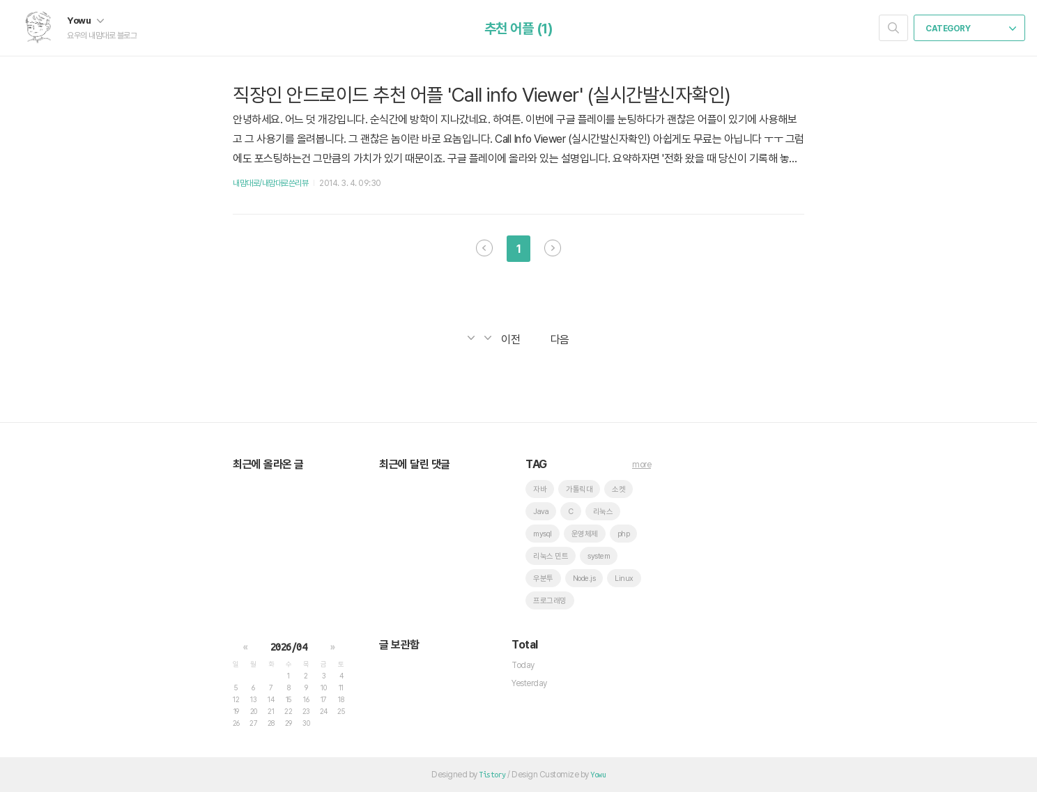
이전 (484, 248)
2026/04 (288, 647)
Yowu (85, 20)
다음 (552, 248)
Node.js (584, 578)
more (641, 464)
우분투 (543, 578)
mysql (542, 533)
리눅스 (603, 511)
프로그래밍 (550, 600)
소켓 (618, 489)
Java (540, 511)
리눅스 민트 (550, 556)
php (623, 533)
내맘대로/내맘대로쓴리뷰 (270, 183)
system (598, 556)
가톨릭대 (579, 489)
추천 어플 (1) (518, 28)
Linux (624, 578)
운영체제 (584, 533)
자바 (539, 489)
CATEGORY (970, 28)
